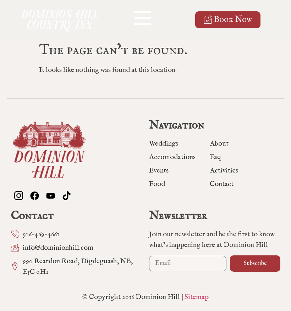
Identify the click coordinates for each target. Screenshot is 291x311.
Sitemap (197, 297)
